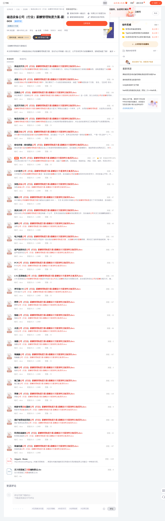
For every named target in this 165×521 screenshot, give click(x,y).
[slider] (18, 509)
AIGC (60, 31)
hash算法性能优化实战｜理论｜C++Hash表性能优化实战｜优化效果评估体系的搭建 (140, 90)
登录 (105, 3)
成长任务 (140, 2)
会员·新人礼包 (120, 2)
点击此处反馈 (129, 108)
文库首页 (10, 9)
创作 (156, 3)
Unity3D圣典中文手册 (131, 85)
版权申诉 (18, 21)
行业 (18, 9)
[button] (112, 51)
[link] (10, 9)
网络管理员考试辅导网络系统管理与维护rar (139, 74)
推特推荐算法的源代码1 (131, 80)
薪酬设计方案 (13, 26)
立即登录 (86, 23)
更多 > (156, 25)
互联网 (25, 9)
